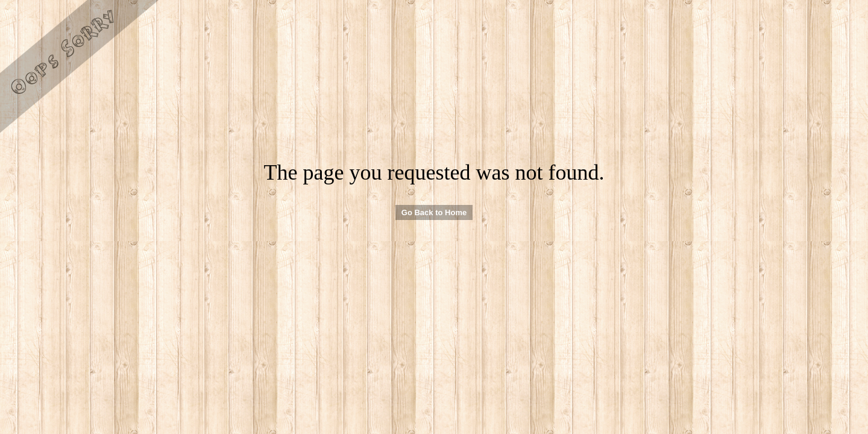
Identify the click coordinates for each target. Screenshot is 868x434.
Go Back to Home (434, 212)
